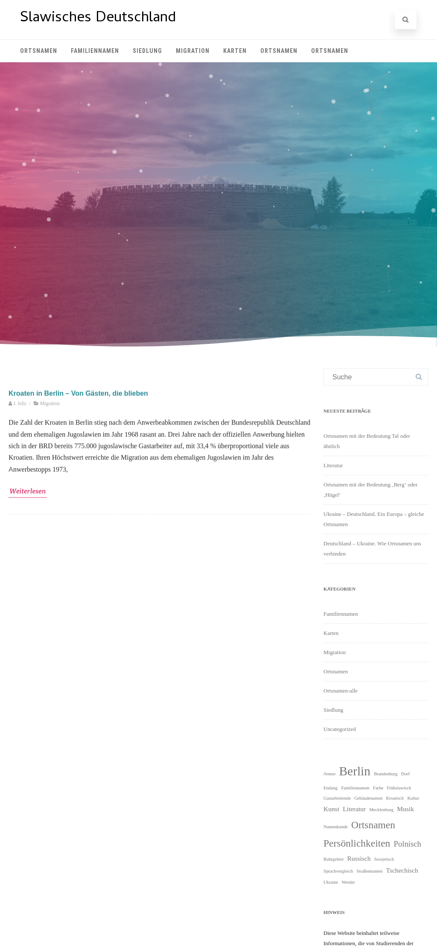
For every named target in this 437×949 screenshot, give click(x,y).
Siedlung (147, 50)
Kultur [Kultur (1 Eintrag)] (413, 798)
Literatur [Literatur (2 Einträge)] (354, 809)
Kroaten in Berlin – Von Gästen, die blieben (78, 527)
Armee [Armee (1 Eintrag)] (329, 773)
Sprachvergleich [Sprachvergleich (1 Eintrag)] (338, 870)
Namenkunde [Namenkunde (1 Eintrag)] (335, 826)
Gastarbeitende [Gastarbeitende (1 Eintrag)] (337, 798)
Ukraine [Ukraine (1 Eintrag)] (330, 882)
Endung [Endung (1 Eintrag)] (330, 787)
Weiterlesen (27, 624)
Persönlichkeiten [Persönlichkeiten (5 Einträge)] (356, 843)
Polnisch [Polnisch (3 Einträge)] (407, 843)
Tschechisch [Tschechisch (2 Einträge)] (402, 870)
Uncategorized (339, 729)
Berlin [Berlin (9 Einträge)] (354, 770)
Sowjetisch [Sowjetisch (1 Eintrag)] (384, 859)
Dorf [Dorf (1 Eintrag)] (405, 773)
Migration (193, 50)
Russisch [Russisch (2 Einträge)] (358, 858)
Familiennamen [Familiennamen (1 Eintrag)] (355, 787)
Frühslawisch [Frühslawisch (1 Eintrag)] (399, 787)
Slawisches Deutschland (98, 18)
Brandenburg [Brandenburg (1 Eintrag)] (385, 773)
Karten (235, 50)
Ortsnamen (38, 50)
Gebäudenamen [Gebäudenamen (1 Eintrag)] (368, 798)
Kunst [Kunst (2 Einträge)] (331, 809)
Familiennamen (95, 50)
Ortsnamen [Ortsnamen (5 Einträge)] (373, 824)
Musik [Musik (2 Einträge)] (405, 809)
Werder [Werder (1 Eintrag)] (348, 882)
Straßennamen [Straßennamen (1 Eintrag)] (369, 870)
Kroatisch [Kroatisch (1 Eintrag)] (395, 798)
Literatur (333, 465)
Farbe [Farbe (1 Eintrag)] (378, 787)
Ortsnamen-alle (340, 690)
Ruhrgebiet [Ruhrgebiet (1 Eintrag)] (333, 859)
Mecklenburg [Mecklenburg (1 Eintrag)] (381, 809)
